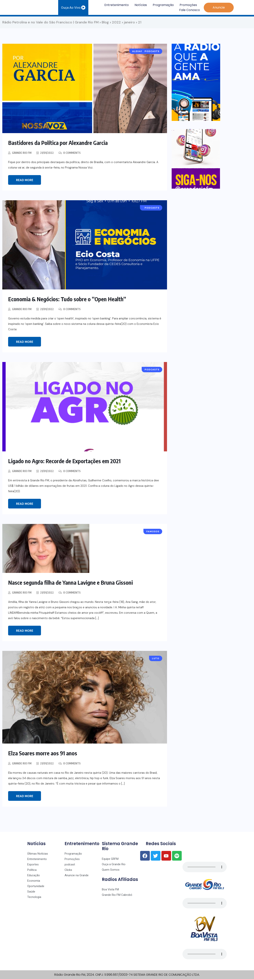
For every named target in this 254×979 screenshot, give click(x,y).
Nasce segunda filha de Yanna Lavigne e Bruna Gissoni (72, 582)
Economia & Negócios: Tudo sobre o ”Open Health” (69, 299)
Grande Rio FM (22, 152)
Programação (163, 5)
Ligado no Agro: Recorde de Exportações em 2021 (67, 461)
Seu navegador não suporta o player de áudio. (204, 867)
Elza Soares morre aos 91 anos (43, 753)
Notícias (141, 5)
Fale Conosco (189, 10)
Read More (24, 180)
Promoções (188, 5)
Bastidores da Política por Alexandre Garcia (60, 142)
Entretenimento (116, 5)
